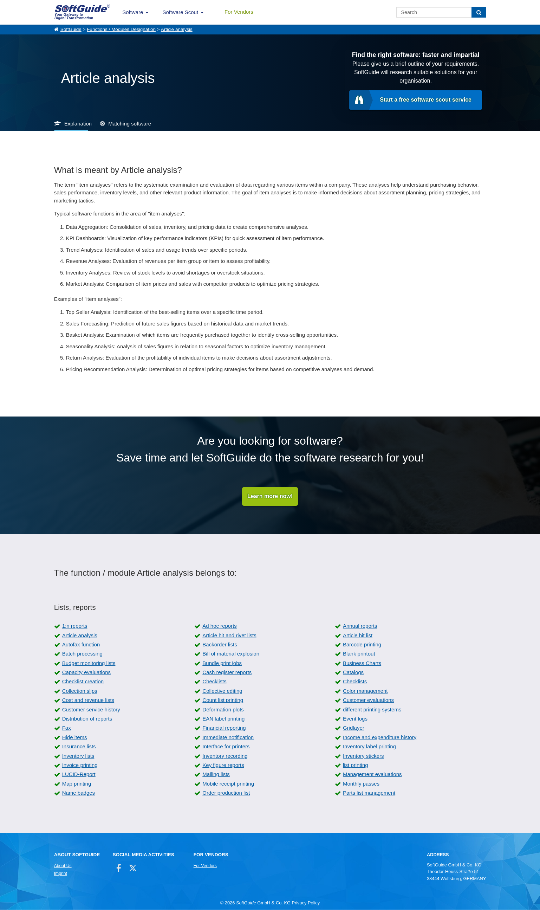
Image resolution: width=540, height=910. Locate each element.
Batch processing (82, 654)
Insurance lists (79, 747)
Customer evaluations (368, 700)
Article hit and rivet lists (229, 635)
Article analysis (177, 29)
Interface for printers (225, 747)
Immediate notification (228, 737)
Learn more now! (270, 496)
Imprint (60, 873)
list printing (355, 765)
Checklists (214, 682)
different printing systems (372, 709)
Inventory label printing (369, 747)
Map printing (76, 784)
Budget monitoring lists (89, 663)
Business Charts (362, 663)
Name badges (78, 793)
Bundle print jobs (222, 663)
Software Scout (180, 12)
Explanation (78, 124)
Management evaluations (372, 774)
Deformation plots (223, 709)
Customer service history (91, 709)
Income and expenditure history (379, 737)
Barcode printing (362, 644)
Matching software (129, 124)
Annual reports (360, 626)
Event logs (355, 719)
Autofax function (81, 644)
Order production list (226, 793)
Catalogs (353, 673)
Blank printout (359, 654)
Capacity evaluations (86, 673)
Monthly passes (361, 784)
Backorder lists (219, 644)
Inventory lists (78, 756)
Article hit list (357, 635)
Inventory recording (224, 756)
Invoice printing (80, 765)
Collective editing (222, 691)
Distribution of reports (87, 719)
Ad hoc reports (219, 626)
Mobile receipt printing (228, 784)
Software (132, 12)
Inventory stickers (363, 756)
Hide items (74, 737)
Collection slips (79, 691)
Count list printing (222, 700)
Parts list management (369, 793)
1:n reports (74, 626)
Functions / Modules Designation (121, 29)
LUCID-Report (79, 774)
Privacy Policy (306, 902)
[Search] (478, 12)
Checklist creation (83, 682)
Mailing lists (216, 774)
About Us (63, 866)
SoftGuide (71, 29)
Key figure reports (223, 765)
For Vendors (239, 12)
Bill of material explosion (230, 654)
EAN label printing (223, 719)
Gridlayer (353, 728)
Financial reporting (224, 728)
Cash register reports (227, 673)
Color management (365, 691)
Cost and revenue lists (88, 700)
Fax (66, 728)
